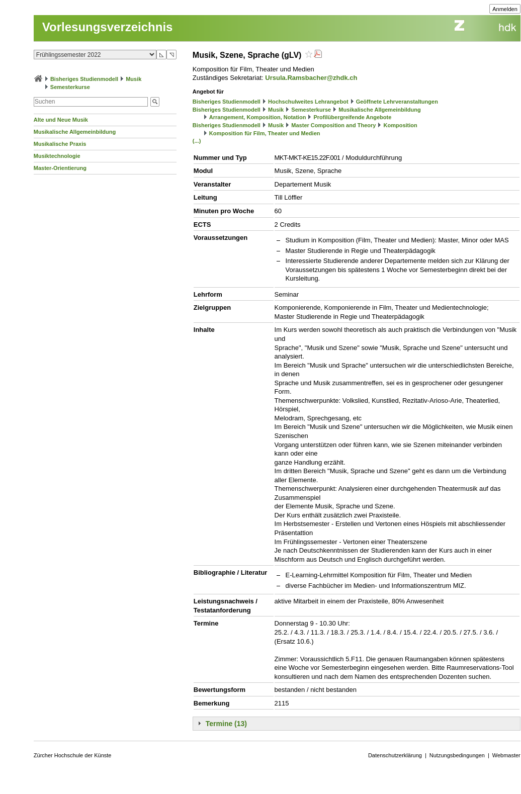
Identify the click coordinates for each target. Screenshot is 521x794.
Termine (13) (226, 724)
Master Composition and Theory (333, 125)
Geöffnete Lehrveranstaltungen (397, 102)
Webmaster (506, 755)
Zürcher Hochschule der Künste (73, 755)
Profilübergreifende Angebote (352, 117)
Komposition (400, 125)
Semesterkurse (70, 87)
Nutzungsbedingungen (457, 755)
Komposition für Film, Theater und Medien (264, 133)
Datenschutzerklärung (395, 755)
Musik (133, 79)
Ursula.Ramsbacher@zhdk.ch (311, 77)
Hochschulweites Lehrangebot (308, 102)
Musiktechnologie (57, 156)
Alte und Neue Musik (61, 120)
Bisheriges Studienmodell (84, 79)
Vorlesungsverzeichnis (107, 27)
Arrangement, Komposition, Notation (257, 117)
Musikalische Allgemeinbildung (75, 132)
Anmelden (504, 9)
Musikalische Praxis (60, 144)
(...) (197, 141)
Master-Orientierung (60, 168)
